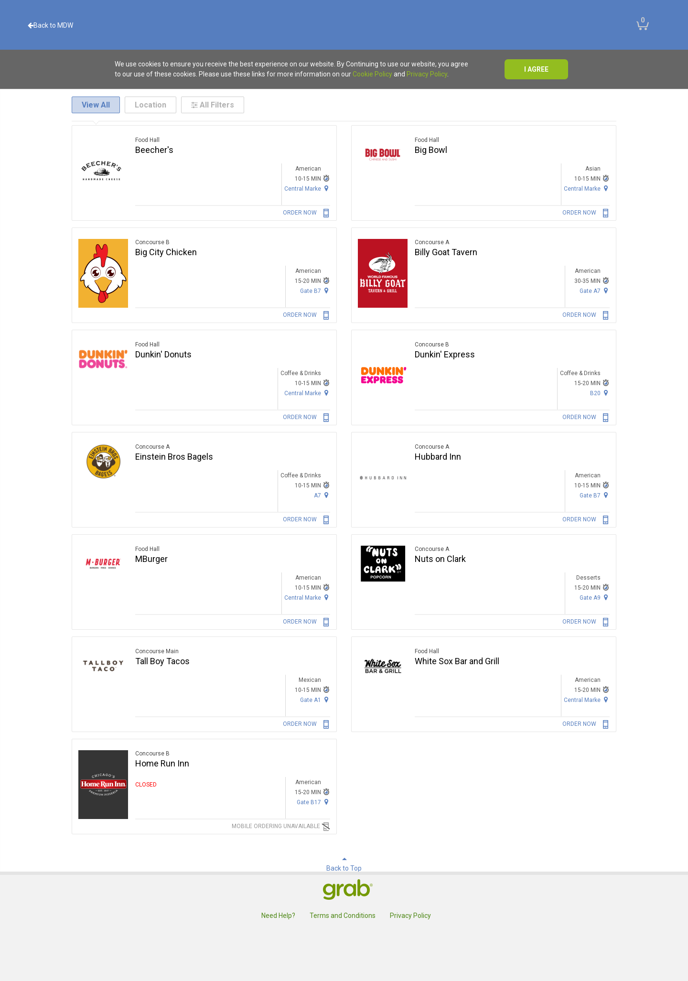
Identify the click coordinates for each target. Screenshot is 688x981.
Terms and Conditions (343, 915)
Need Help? (278, 915)
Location (150, 104)
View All (96, 104)
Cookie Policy (372, 74)
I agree (536, 69)
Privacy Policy (427, 74)
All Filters (212, 104)
